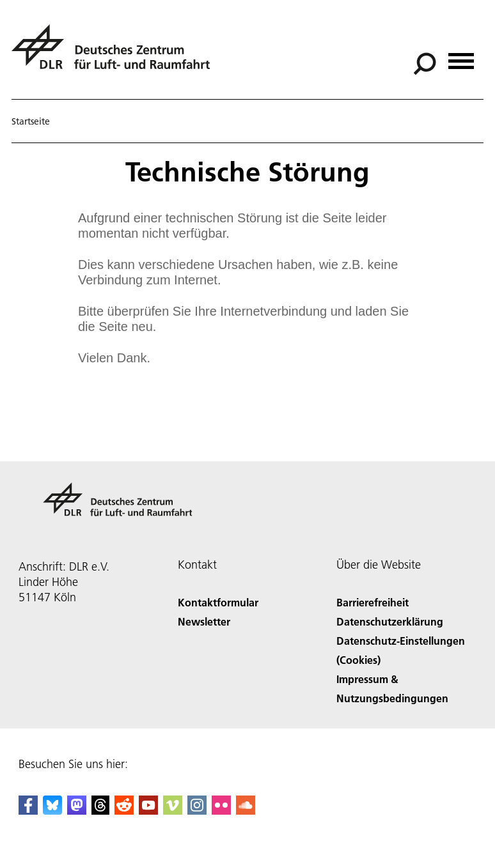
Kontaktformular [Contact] (218, 602)
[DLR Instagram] (197, 810)
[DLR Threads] (100, 810)
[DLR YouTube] (148, 810)
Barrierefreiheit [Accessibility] (372, 602)
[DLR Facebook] (28, 810)
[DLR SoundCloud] (245, 810)
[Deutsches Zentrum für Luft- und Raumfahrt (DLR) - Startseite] (116, 54)
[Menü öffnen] (461, 56)
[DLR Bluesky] (52, 810)
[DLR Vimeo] (172, 810)
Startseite (31, 121)
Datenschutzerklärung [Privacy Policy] (389, 621)
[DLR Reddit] (124, 810)
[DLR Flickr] (221, 810)
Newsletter (204, 621)
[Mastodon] (76, 810)
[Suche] (424, 63)
